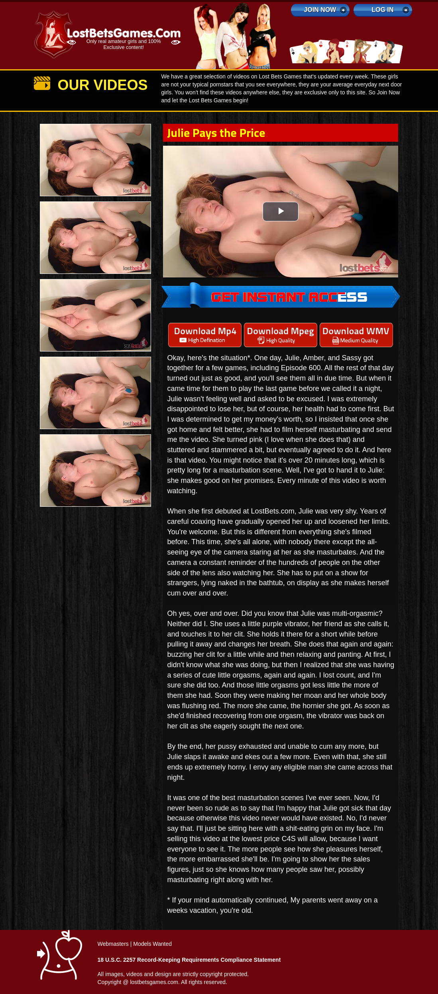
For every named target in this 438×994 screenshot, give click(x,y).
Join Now (320, 9)
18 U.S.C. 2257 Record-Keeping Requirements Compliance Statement (189, 960)
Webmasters (113, 944)
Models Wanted (152, 944)
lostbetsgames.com (154, 982)
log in (382, 9)
